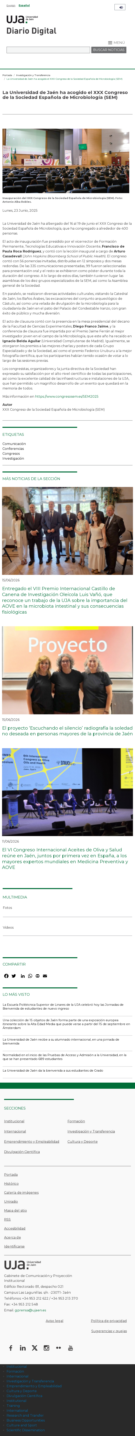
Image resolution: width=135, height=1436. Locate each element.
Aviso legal (54, 1321)
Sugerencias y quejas (109, 1331)
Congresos (11, 454)
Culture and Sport (22, 1425)
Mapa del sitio (15, 1211)
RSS (7, 1219)
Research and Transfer (25, 1415)
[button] (65, 162)
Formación (76, 1121)
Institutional (16, 1401)
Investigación (13, 458)
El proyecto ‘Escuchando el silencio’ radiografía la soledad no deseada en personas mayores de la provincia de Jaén (67, 731)
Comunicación (14, 444)
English (11, 5)
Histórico (11, 1184)
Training (13, 1406)
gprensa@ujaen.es (30, 1310)
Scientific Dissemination (26, 1430)
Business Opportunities (26, 1420)
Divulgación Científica (22, 1152)
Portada (7, 75)
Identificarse (14, 1246)
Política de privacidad (109, 1321)
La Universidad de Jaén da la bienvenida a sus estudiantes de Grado (53, 1070)
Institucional (14, 1121)
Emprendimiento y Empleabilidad (31, 1142)
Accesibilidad (15, 1228)
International (17, 1411)
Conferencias (13, 449)
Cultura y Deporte (83, 1142)
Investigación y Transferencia (33, 75)
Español (24, 5)
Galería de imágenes (21, 1193)
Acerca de (12, 1237)
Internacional (15, 1131)
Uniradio (11, 1202)
